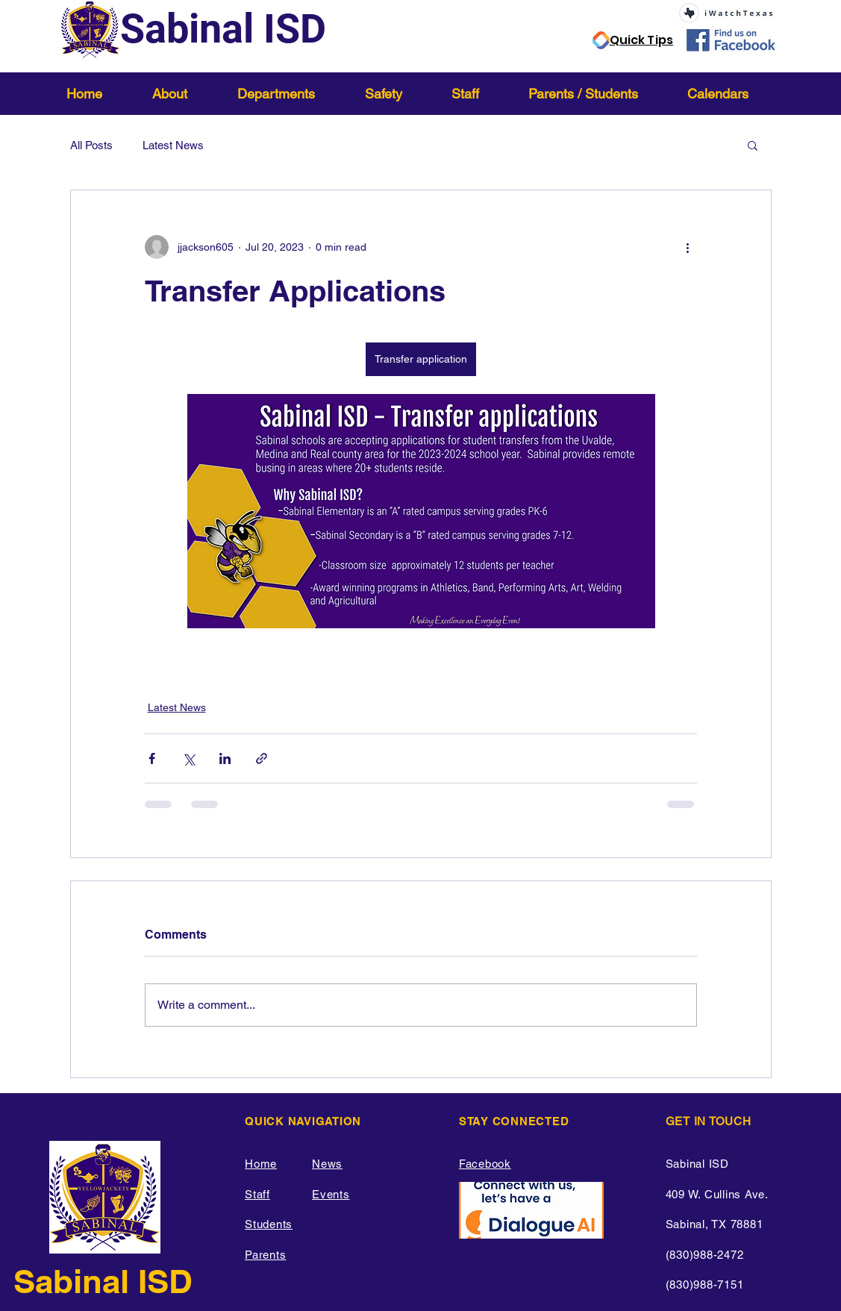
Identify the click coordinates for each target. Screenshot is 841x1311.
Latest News (173, 145)
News (327, 1163)
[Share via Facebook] (152, 758)
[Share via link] (261, 758)
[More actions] (688, 247)
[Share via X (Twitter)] (188, 758)
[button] (183, 93)
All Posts (91, 145)
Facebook (485, 1163)
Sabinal (75, 1281)
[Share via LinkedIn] (225, 758)
